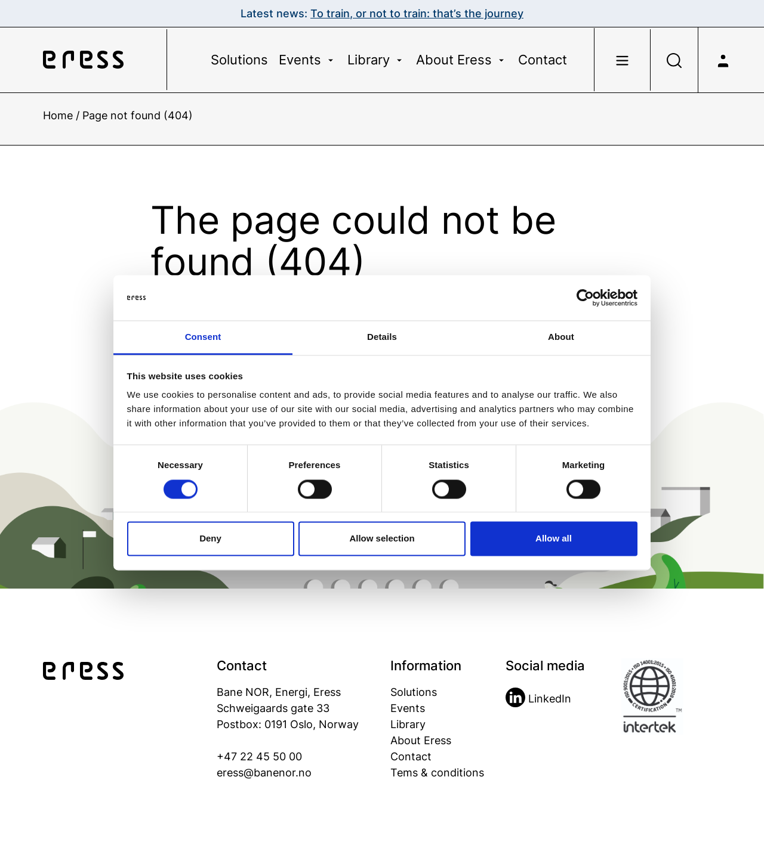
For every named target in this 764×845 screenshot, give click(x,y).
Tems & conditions (437, 772)
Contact (542, 59)
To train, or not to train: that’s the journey (416, 13)
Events (308, 59)
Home (58, 115)
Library (376, 59)
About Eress (461, 59)
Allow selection (381, 539)
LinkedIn (538, 698)
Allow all (553, 539)
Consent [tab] (203, 337)
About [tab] (561, 337)
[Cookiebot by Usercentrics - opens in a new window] (585, 298)
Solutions (239, 59)
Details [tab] (382, 337)
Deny (210, 539)
